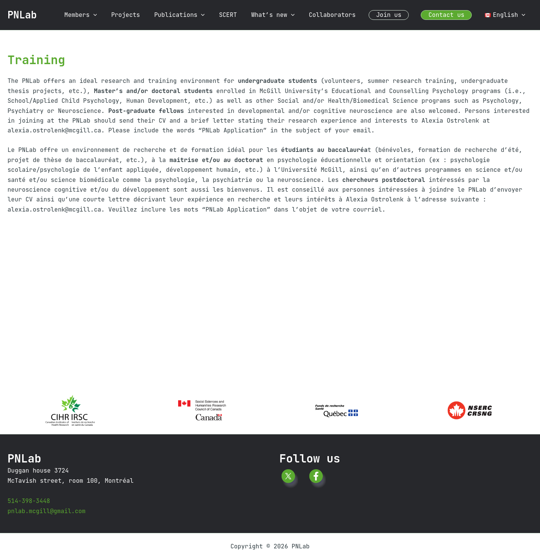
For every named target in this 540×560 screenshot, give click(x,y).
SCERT (240, 15)
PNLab (22, 14)
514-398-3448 (29, 501)
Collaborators (339, 15)
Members (99, 15)
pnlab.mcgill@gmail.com (47, 511)
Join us (394, 15)
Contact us (450, 15)
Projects (142, 15)
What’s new (283, 15)
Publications (194, 15)
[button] (112, 15)
